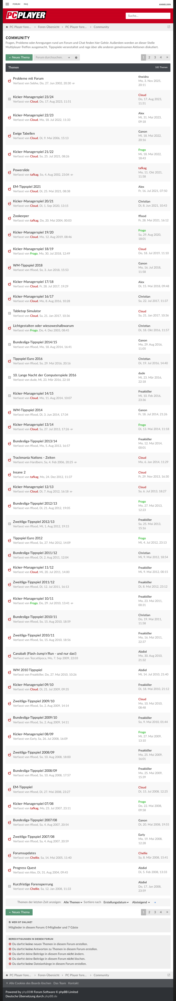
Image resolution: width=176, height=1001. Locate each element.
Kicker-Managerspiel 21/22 (33, 152)
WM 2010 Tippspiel (27, 670)
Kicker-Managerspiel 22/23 (33, 115)
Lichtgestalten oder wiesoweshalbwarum (43, 326)
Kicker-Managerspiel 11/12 (33, 567)
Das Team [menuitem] (59, 983)
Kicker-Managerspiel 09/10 (33, 685)
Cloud (34, 101)
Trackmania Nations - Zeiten (34, 457)
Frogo (142, 149)
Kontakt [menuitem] (73, 983)
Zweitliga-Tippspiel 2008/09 (33, 752)
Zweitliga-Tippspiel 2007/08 (33, 837)
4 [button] (161, 57)
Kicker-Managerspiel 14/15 (33, 393)
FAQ (26, 4)
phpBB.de (51, 996)
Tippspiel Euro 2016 (27, 359)
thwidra (143, 76)
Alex (141, 113)
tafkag (34, 174)
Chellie (34, 857)
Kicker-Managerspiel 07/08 (33, 804)
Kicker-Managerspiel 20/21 (33, 201)
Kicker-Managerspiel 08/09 (33, 734)
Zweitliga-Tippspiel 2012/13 (33, 522)
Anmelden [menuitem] (165, 4)
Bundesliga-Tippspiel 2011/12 (35, 553)
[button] (167, 57)
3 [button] (155, 57)
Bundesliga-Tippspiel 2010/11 (35, 617)
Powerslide (21, 170)
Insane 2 (19, 472)
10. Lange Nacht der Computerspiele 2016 (44, 375)
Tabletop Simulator (27, 311)
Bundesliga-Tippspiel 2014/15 (35, 342)
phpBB (26, 992)
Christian (144, 201)
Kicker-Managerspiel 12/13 (33, 487)
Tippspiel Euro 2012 (27, 538)
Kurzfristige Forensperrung (33, 884)
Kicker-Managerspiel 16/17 (33, 296)
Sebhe (34, 83)
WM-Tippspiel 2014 (27, 410)
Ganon (142, 131)
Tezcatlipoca (38, 658)
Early (33, 738)
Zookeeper (21, 216)
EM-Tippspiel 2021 (27, 187)
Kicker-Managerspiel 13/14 (33, 424)
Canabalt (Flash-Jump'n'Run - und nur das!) (44, 653)
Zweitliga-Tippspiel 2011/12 (33, 582)
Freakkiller (145, 391)
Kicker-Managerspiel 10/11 (33, 598)
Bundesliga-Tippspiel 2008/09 (35, 771)
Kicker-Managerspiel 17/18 (33, 282)
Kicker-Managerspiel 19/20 (33, 232)
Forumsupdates (24, 853)
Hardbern (36, 462)
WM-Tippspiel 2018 (27, 265)
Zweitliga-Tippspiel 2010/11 (33, 635)
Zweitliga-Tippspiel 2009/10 (33, 701)
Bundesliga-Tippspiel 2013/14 (35, 441)
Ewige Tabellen (24, 133)
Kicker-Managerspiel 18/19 (33, 249)
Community (18, 38)
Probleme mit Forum (28, 78)
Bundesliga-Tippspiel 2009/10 (35, 717)
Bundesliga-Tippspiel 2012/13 (35, 503)
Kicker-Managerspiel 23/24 (33, 97)
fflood (142, 216)
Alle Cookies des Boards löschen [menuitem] (28, 983)
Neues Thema (19, 57)
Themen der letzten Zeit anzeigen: (50, 902)
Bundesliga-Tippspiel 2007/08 (35, 820)
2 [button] (149, 57)
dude (33, 379)
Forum (16, 4)
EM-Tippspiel (22, 787)
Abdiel (142, 651)
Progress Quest (24, 868)
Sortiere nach (106, 902)
